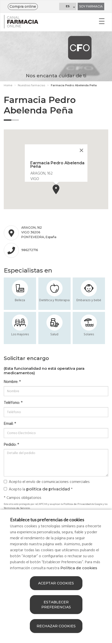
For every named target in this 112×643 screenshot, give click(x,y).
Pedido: (11, 445)
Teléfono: (13, 403)
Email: (10, 424)
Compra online (23, 6)
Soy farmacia (91, 6)
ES (68, 6)
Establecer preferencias (56, 604)
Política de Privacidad (77, 504)
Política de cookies (78, 567)
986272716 (29, 250)
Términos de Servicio (17, 508)
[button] (56, 189)
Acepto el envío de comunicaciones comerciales (47, 482)
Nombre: (12, 382)
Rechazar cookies (56, 626)
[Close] (81, 150)
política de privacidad (48, 489)
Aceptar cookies (56, 583)
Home (8, 85)
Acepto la (38, 489)
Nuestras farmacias (31, 85)
